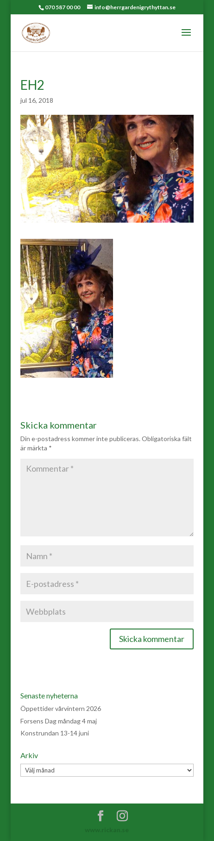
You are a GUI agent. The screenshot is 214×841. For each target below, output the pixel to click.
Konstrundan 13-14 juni (54, 733)
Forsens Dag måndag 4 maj (58, 721)
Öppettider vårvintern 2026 (60, 708)
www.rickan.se (107, 830)
